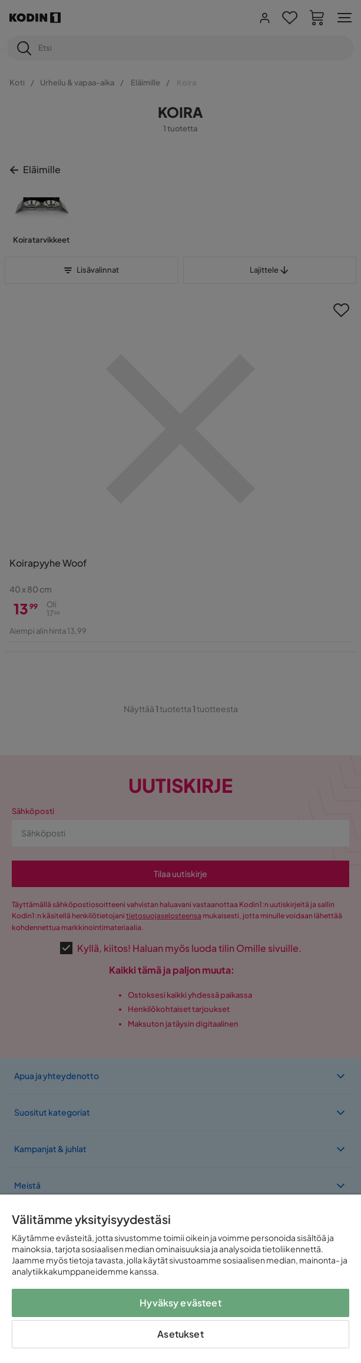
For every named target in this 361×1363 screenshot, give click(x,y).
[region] (180, 1279)
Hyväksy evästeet (180, 1302)
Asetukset (180, 1334)
